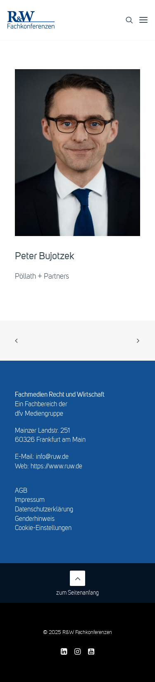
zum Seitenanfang (77, 583)
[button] (143, 20)
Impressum (30, 500)
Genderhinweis (35, 519)
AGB (21, 491)
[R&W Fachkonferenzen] (31, 20)
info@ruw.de (52, 457)
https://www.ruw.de (56, 466)
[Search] (126, 20)
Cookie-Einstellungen (43, 528)
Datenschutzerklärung (44, 509)
